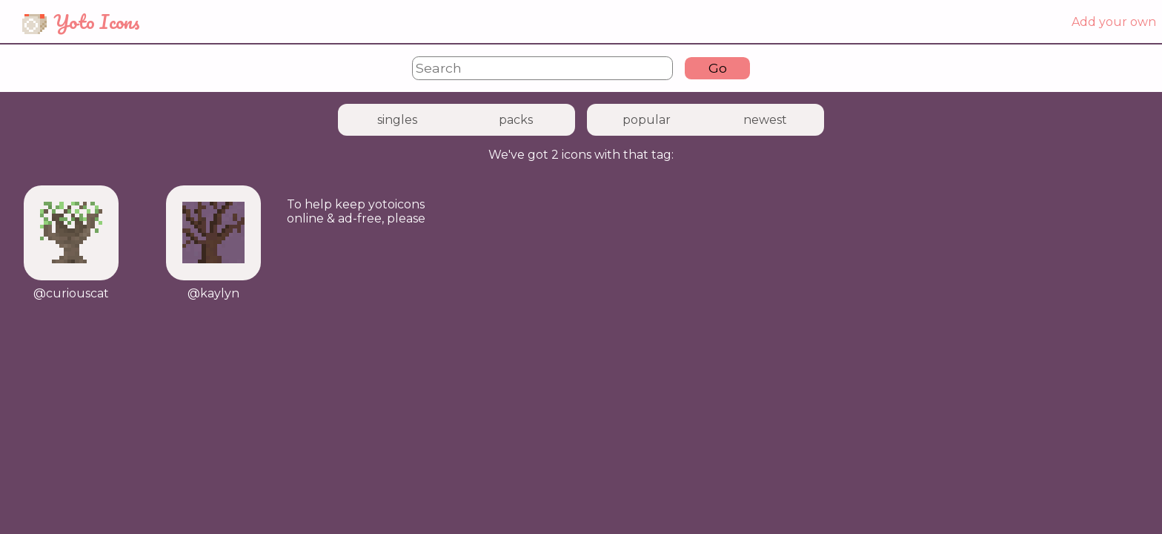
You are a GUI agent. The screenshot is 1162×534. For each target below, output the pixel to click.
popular (646, 120)
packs (516, 120)
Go (717, 68)
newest (765, 120)
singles (397, 120)
